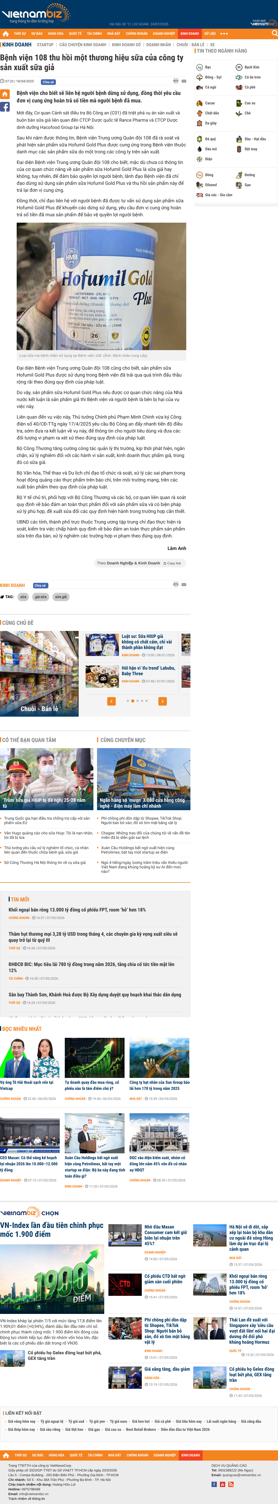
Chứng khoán (19, 918)
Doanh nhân (159, 44)
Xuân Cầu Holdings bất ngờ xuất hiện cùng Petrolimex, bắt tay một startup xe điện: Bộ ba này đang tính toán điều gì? (95, 1167)
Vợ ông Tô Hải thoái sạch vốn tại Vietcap (26, 1085)
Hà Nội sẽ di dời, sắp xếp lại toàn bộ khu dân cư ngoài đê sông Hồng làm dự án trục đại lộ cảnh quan (251, 1238)
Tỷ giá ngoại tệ (52, 1422)
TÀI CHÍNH (94, 34)
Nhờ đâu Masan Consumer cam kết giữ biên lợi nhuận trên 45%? (166, 1235)
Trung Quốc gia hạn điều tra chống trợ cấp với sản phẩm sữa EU (47, 820)
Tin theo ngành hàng (222, 51)
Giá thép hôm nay (21, 1430)
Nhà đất (136, 1099)
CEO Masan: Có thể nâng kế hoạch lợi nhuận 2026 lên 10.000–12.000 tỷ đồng (29, 1164)
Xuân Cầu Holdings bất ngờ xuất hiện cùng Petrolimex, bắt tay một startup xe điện (137, 850)
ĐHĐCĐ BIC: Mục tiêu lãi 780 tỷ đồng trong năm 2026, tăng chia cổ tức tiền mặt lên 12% (91, 968)
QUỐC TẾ (75, 34)
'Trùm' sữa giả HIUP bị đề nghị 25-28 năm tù (44, 803)
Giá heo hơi (141, 1422)
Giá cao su (113, 1430)
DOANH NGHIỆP (164, 34)
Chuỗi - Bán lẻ (190, 44)
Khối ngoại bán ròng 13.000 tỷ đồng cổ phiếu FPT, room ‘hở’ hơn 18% (77, 910)
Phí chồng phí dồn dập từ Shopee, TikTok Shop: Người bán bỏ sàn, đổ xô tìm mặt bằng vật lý (141, 820)
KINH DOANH (190, 34)
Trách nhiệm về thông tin (26, 1499)
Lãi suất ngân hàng (221, 1422)
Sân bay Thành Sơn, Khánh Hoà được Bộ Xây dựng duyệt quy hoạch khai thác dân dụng (95, 995)
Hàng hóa (152, 1378)
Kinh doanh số (126, 44)
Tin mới (20, 899)
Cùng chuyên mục (123, 740)
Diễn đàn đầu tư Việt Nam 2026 (185, 1430)
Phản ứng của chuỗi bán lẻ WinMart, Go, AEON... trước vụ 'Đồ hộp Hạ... (114, 673)
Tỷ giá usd (76, 1422)
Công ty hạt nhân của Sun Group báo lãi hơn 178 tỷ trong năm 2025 (160, 1085)
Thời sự (14, 948)
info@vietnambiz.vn (33, 1494)
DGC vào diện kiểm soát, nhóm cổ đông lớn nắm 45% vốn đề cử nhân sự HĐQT (158, 1164)
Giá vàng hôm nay (22, 1422)
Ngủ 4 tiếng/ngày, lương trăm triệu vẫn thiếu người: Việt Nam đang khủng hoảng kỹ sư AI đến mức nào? (144, 867)
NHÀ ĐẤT (113, 34)
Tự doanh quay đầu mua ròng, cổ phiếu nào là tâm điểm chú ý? (92, 1085)
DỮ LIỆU (210, 34)
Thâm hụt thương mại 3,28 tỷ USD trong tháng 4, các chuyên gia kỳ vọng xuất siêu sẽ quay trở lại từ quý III (93, 937)
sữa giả (61, 596)
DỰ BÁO (37, 34)
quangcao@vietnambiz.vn (241, 1475)
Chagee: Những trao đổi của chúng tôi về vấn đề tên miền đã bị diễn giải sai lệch (145, 835)
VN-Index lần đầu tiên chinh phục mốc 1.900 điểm (51, 1230)
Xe (212, 44)
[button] (111, 701)
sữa (23, 596)
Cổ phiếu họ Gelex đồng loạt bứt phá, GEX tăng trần (64, 1355)
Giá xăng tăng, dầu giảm (167, 1369)
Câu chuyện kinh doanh (82, 44)
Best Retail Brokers (141, 1430)
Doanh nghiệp (10, 1180)
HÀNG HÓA (56, 34)
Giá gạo (94, 1430)
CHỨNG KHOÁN (137, 34)
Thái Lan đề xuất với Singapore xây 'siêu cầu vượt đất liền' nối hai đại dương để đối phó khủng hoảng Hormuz (252, 1331)
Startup (45, 44)
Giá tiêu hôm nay (189, 1422)
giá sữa (40, 596)
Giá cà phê (163, 1422)
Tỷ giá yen (97, 1422)
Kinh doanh (16, 44)
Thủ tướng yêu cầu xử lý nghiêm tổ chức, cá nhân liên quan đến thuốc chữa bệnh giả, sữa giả (46, 850)
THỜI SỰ (20, 34)
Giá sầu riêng (50, 1430)
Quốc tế (235, 1351)
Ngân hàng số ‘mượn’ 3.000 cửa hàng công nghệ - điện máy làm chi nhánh (142, 803)
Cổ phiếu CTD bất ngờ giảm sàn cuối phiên (165, 1279)
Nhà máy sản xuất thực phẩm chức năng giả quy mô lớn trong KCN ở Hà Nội (114, 642)
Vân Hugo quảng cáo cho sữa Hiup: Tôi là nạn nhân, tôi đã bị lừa (48, 835)
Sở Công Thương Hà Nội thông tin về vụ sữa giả (45, 863)
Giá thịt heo (74, 1430)
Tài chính (16, 978)
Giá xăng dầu (251, 1422)
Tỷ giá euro (118, 1422)
